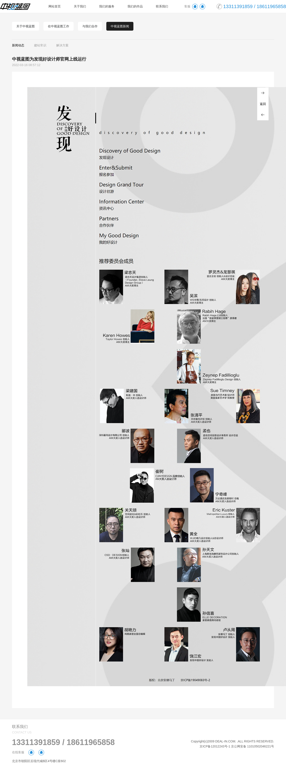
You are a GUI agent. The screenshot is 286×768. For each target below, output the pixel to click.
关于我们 (80, 6)
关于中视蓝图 (25, 26)
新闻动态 (18, 45)
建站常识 (40, 45)
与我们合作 (90, 26)
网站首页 (54, 6)
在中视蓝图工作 (58, 26)
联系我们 (162, 6)
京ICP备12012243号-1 (215, 746)
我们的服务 (106, 6)
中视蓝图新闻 (120, 26)
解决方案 (62, 45)
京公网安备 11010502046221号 (252, 746)
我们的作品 (135, 6)
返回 (263, 104)
